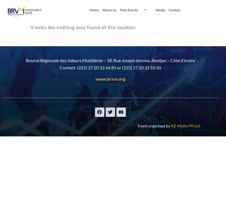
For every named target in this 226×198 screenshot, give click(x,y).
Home (94, 10)
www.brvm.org (110, 78)
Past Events (135, 10)
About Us (109, 10)
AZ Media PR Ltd (185, 125)
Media (160, 10)
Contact (174, 10)
